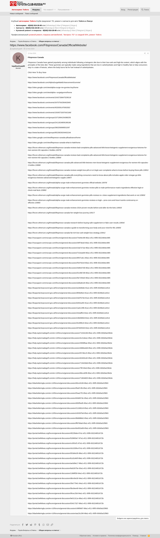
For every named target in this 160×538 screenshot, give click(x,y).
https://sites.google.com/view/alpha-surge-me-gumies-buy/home (53, 87)
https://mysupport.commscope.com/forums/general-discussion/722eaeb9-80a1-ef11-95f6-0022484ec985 (69, 253)
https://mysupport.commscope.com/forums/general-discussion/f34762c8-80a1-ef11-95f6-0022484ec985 (69, 263)
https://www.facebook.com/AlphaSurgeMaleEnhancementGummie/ (54, 82)
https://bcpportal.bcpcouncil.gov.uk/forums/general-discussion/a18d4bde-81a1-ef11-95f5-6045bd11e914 (69, 288)
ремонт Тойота (95, 35)
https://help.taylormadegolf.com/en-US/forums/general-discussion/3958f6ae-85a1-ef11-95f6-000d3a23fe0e (70, 343)
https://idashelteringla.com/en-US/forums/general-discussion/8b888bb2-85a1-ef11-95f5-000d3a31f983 (68, 418)
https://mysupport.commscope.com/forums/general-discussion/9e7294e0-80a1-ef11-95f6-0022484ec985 (69, 278)
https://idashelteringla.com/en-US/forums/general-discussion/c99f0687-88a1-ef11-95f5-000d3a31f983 (68, 508)
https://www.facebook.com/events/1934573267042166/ (49, 112)
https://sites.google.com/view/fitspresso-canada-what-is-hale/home (54, 143)
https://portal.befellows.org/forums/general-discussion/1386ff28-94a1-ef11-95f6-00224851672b (65, 473)
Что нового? (48, 10)
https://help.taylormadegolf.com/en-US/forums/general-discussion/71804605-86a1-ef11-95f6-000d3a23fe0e (70, 378)
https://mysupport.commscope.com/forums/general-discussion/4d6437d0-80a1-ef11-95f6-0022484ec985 (69, 268)
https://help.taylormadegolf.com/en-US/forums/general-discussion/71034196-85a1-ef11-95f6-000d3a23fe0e (70, 333)
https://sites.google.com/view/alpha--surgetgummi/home (50, 92)
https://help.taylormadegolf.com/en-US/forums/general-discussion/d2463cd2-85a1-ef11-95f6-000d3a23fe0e (70, 358)
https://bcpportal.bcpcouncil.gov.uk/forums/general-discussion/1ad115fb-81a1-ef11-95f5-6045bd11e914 (69, 308)
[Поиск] (145, 9)
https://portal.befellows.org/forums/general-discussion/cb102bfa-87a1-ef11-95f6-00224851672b (65, 448)
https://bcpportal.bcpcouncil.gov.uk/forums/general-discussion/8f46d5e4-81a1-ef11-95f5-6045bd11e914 (69, 293)
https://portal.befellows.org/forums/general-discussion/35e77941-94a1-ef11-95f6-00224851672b (66, 483)
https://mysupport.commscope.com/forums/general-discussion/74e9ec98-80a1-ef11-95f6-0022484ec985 (69, 238)
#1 (148, 53)
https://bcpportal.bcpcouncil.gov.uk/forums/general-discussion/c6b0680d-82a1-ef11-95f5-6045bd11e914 (69, 318)
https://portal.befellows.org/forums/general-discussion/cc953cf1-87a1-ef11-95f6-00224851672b (65, 443)
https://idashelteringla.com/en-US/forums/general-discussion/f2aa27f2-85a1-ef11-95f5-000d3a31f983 (67, 393)
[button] (55, 9)
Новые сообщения (16, 13)
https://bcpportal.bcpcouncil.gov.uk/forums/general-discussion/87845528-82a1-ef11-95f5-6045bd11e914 (69, 328)
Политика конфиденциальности (119, 536)
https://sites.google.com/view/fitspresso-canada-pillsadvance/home (54, 137)
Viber (59, 25)
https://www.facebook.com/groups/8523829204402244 (49, 132)
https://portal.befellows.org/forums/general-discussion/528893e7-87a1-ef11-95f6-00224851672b (66, 438)
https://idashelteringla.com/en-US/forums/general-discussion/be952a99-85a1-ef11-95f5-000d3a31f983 (68, 428)
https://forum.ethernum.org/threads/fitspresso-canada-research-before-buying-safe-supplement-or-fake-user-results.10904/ (76, 223)
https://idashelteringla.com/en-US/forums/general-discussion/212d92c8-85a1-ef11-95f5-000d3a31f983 (68, 408)
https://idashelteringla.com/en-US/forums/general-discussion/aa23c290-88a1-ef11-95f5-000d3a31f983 (68, 513)
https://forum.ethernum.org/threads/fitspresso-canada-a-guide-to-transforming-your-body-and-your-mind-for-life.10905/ (74, 228)
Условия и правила (99, 536)
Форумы (36, 10)
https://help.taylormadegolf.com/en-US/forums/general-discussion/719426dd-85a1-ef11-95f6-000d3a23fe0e (70, 363)
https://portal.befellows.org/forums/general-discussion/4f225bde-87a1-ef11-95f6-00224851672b (65, 433)
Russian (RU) (16, 536)
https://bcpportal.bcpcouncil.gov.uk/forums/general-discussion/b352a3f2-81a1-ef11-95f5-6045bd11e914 (69, 303)
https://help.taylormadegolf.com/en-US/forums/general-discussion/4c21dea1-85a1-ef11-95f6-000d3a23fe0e (70, 338)
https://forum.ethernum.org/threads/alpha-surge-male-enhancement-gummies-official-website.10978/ (67, 183)
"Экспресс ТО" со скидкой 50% (75, 35)
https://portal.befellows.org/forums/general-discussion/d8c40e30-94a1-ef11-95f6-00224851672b (65, 478)
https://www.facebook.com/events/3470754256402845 (49, 102)
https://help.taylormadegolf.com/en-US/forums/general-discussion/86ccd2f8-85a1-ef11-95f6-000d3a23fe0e (70, 373)
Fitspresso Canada (36, 57)
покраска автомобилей (52, 35)
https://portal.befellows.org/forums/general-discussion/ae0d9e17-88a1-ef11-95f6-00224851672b (66, 463)
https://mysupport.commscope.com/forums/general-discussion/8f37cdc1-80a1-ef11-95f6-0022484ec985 (69, 258)
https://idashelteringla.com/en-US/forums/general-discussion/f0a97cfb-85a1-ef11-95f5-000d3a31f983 (67, 388)
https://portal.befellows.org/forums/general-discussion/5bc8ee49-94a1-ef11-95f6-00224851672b (65, 488)
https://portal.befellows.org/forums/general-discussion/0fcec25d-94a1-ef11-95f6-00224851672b (65, 493)
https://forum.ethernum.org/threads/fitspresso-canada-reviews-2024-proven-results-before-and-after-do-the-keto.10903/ (75, 208)
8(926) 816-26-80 (35, 25)
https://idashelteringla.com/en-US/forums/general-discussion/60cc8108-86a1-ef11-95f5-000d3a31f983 (68, 383)
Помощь (136, 536)
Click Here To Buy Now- (37, 72)
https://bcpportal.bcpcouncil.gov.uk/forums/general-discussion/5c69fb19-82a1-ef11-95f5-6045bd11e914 (68, 323)
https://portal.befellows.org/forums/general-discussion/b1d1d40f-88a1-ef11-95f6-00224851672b (65, 458)
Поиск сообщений (31, 13)
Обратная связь (85, 536)
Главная (143, 536)
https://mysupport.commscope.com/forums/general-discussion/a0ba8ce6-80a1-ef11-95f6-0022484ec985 (69, 283)
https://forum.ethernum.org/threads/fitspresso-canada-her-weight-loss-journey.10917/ (61, 213)
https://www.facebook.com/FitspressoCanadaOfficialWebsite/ (52, 77)
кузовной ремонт (35, 35)
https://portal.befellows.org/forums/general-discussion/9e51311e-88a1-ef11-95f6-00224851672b (66, 498)
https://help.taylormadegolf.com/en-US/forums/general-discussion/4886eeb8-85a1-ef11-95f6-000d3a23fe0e (70, 348)
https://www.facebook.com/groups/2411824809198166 (49, 122)
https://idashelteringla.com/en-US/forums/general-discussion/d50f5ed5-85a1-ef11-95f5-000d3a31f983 (68, 403)
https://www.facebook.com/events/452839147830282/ (49, 107)
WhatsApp (51, 25)
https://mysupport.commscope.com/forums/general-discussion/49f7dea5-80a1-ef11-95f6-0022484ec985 (69, 243)
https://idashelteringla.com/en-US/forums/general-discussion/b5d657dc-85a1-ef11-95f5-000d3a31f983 (68, 398)
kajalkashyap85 (17, 49)
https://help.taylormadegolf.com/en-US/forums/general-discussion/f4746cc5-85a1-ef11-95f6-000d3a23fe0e (70, 353)
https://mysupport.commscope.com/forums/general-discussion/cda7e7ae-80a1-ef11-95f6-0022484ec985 (69, 248)
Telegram (66, 25)
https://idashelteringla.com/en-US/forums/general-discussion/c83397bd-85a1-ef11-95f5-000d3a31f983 (68, 413)
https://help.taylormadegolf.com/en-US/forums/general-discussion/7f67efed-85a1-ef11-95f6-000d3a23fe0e (70, 368)
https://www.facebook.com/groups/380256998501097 (49, 127)
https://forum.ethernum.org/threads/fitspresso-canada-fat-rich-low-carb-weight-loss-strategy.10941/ (66, 233)
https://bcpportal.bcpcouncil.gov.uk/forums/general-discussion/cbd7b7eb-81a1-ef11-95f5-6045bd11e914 (69, 298)
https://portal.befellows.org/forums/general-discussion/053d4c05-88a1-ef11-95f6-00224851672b (65, 453)
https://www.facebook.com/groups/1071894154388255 (49, 117)
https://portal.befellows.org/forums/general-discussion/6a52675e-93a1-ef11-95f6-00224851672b (66, 468)
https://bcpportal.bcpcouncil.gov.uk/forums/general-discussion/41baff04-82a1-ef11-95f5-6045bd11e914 (68, 313)
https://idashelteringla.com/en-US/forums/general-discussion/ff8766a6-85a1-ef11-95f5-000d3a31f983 (67, 423)
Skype (73, 25)
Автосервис (21, 25)
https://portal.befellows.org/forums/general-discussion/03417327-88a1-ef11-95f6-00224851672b (66, 503)
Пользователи (63, 10)
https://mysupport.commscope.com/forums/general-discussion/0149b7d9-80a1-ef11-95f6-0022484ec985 (69, 273)
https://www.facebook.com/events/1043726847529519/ (49, 97)
